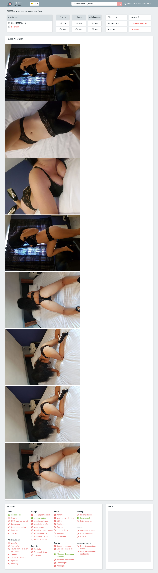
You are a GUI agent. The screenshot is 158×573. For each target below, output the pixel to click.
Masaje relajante (41, 536)
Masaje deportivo (41, 533)
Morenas (135, 29)
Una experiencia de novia (65, 550)
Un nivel (14, 518)
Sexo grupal (15, 524)
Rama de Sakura (40, 539)
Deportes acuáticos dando (88, 547)
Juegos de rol (62, 530)
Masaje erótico (40, 518)
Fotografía (15, 546)
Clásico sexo (16, 515)
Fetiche (14, 533)
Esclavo (60, 524)
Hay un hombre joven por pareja (19, 550)
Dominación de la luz (65, 518)
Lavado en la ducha (18, 557)
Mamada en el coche (65, 560)
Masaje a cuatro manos (43, 530)
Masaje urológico (41, 521)
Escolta (14, 543)
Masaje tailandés (41, 524)
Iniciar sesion (138, 3)
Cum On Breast (86, 534)
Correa (60, 527)
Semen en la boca (87, 531)
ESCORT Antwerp (13, 11)
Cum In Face (85, 537)
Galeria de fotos (15, 39)
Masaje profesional (42, 515)
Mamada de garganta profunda (65, 555)
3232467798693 (18, 23)
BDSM (59, 521)
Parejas (14, 554)
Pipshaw (14, 560)
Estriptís (37, 549)
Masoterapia (39, 527)
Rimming (14, 564)
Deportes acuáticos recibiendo (88, 552)
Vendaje (60, 533)
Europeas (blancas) (139, 23)
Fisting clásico (86, 515)
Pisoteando (61, 536)
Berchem (23, 11)
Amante (60, 515)
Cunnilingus (62, 563)
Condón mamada (64, 546)
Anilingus (61, 566)
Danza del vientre (41, 552)
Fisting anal (85, 518)
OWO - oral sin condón (20, 521)
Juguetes (14, 530)
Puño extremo (86, 521)
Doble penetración (18, 527)
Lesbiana (37, 555)
